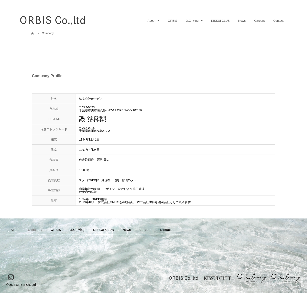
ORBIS (172, 20)
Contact (278, 20)
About (153, 20)
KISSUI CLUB (220, 20)
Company (35, 229)
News (242, 20)
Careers (259, 20)
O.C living (194, 20)
